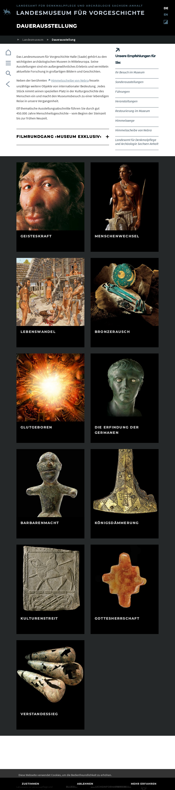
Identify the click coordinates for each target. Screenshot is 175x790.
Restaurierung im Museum (132, 111)
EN (166, 14)
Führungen (122, 91)
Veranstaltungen (126, 101)
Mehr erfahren (144, 783)
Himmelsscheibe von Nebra (133, 130)
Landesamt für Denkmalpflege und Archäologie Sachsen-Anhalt (136, 142)
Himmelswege (125, 120)
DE (166, 8)
